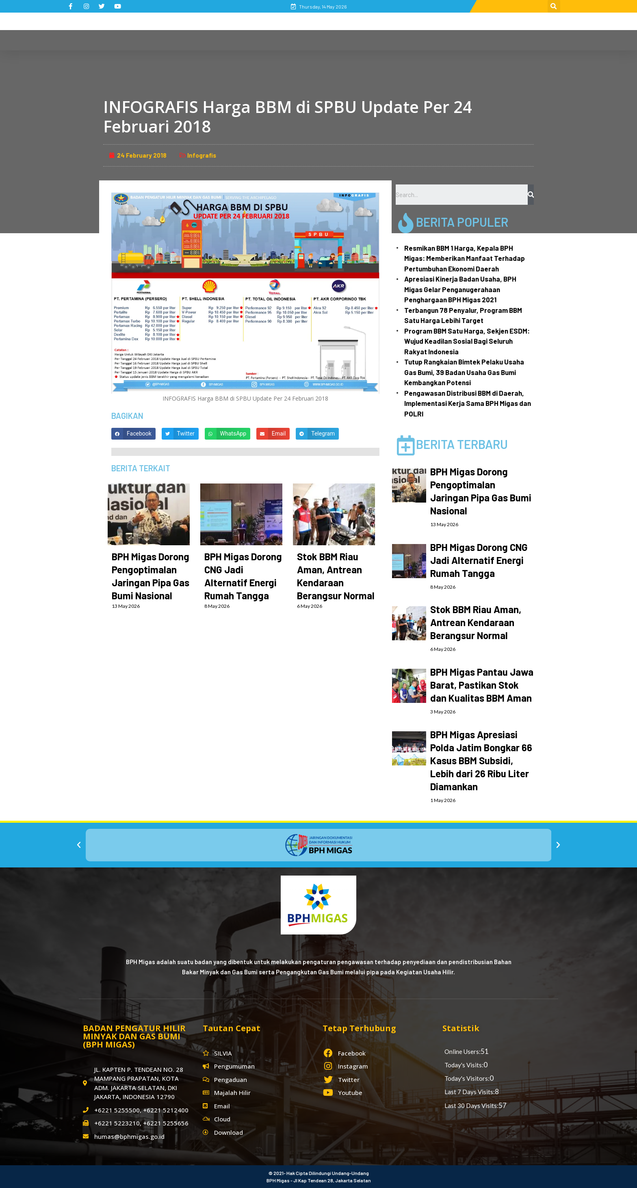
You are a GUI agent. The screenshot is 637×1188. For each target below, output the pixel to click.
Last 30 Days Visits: (471, 1105)
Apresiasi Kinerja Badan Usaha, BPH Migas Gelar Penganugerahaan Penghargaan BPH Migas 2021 (460, 289)
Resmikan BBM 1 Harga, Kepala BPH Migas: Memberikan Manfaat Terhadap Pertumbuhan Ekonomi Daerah (464, 258)
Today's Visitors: (467, 1078)
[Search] (531, 194)
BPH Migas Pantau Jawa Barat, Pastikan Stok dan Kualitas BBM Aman (481, 685)
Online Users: (462, 1051)
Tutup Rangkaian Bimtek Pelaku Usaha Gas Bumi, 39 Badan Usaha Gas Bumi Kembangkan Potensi (464, 372)
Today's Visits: (463, 1065)
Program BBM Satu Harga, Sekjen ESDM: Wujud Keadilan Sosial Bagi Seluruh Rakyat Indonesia (467, 341)
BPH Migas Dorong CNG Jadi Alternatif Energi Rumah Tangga (479, 560)
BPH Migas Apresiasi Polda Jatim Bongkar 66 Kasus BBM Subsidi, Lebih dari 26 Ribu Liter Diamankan (481, 760)
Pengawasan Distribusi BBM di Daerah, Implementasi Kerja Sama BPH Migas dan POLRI (467, 403)
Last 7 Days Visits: (469, 1091)
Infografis (201, 155)
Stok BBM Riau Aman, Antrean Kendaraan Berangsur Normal (475, 622)
